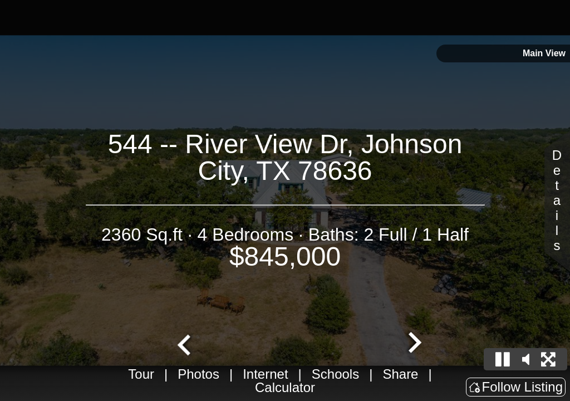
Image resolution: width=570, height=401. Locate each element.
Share (400, 374)
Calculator (285, 387)
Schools (335, 374)
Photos (198, 374)
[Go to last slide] (185, 343)
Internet (265, 374)
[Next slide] (413, 343)
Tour (141, 374)
